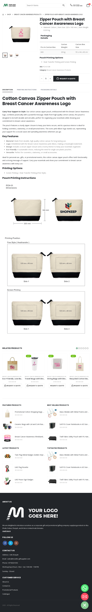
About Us (5, 582)
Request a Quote (67, 78)
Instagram (16, 543)
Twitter (10, 543)
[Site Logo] (9, 5)
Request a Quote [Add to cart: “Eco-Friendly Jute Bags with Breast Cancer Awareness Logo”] (13, 386)
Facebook (5, 543)
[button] (77, 348)
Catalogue (6, 594)
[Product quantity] (46, 79)
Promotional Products (10, 590)
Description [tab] (7, 90)
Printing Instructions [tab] (27, 90)
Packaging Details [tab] (49, 90)
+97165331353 (13, 563)
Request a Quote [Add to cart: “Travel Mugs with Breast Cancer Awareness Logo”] (36, 386)
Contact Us (6, 586)
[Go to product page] (12, 364)
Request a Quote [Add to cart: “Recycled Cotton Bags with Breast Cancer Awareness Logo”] (81, 386)
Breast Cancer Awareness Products (59, 70)
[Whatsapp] (85, 588)
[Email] (85, 596)
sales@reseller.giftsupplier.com (18, 559)
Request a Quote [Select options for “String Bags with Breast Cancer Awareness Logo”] (57, 386)
